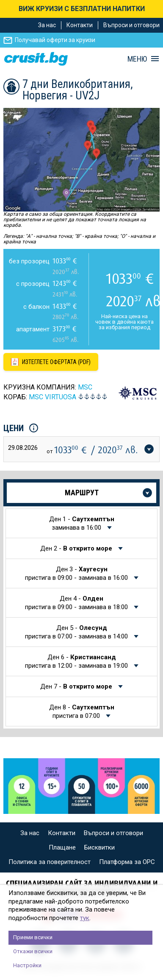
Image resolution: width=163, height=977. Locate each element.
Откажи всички (32, 951)
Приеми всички (32, 937)
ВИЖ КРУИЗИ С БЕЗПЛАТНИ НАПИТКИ (82, 9)
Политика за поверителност (49, 862)
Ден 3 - (77, 573)
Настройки (27, 965)
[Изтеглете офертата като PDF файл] (50, 362)
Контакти (79, 25)
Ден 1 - (81, 523)
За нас (47, 25)
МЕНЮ (137, 59)
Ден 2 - (77, 548)
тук (84, 918)
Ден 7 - (77, 686)
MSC (85, 387)
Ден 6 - (77, 661)
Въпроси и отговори (131, 25)
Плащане (62, 847)
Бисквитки (99, 847)
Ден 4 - (77, 603)
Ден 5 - (77, 632)
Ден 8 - (81, 711)
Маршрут (82, 492)
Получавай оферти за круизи (55, 40)
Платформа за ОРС (127, 862)
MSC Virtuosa (52, 397)
